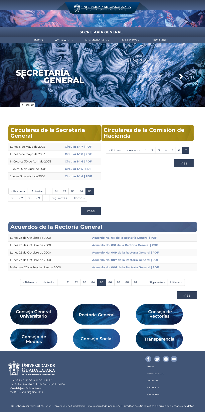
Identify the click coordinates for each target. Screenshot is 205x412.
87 (22, 198)
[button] (21, 75)
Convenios (153, 394)
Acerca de (64, 40)
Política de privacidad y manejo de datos (169, 405)
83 (74, 191)
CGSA (116, 405)
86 (14, 198)
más (91, 211)
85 (91, 192)
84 (82, 191)
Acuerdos (130, 40)
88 (31, 198)
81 (57, 191)
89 (39, 198)
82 (66, 191)
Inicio (38, 40)
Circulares (161, 40)
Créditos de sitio (133, 405)
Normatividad (97, 40)
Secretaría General (101, 32)
